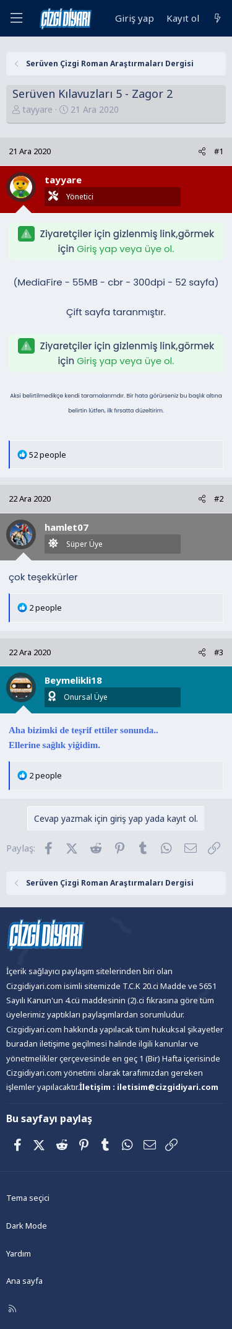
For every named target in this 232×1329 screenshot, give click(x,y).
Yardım (18, 1253)
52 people (47, 454)
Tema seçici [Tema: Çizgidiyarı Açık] (27, 1197)
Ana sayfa (24, 1280)
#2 (218, 498)
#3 (218, 652)
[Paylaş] (202, 151)
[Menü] (16, 18)
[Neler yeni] (217, 18)
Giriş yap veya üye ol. (125, 248)
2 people (45, 607)
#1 (218, 151)
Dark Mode (26, 1225)
